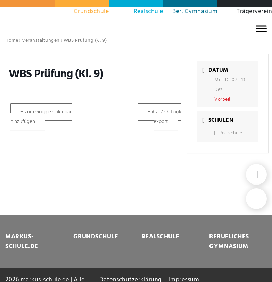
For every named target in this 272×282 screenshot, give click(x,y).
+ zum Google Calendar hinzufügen (41, 117)
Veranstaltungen (41, 40)
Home (11, 40)
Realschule (148, 12)
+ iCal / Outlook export (164, 117)
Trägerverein (254, 12)
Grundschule (91, 12)
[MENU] (261, 28)
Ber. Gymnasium (194, 12)
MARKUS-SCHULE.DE (21, 241)
